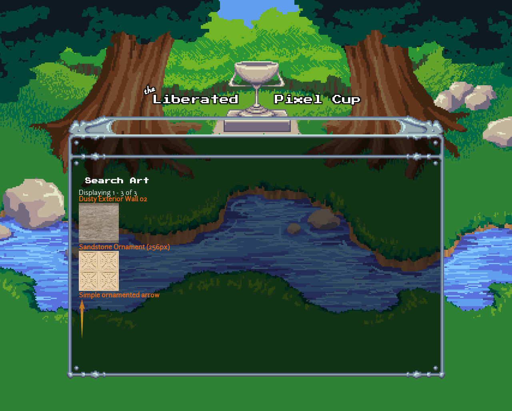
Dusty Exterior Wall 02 (113, 199)
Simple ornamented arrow (119, 296)
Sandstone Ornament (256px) (124, 248)
